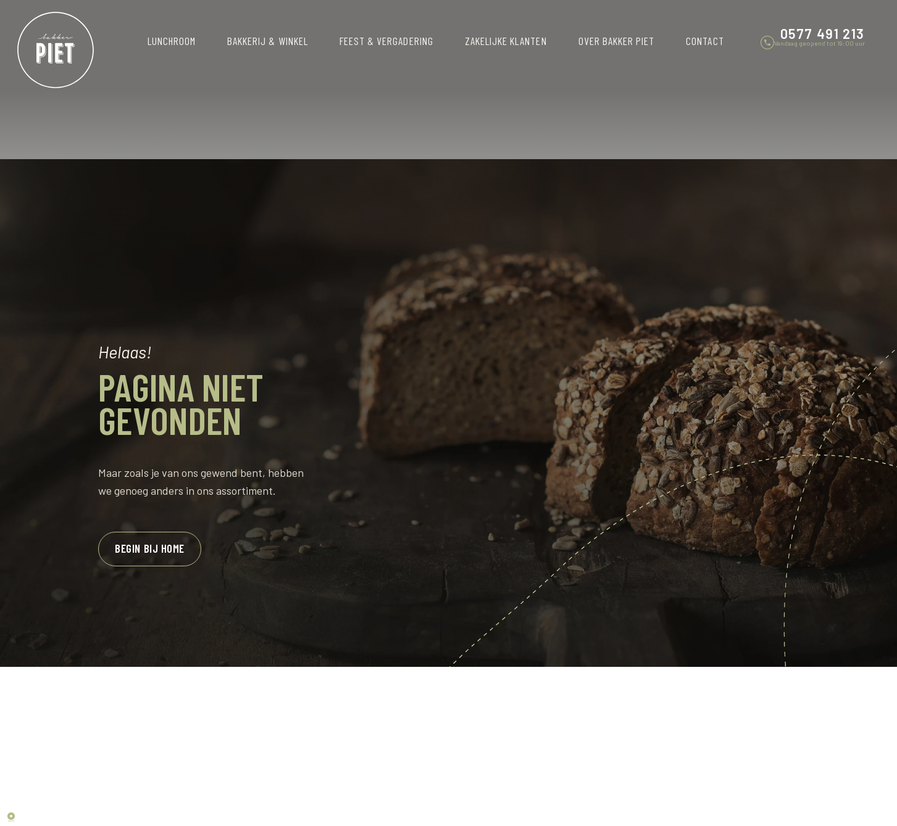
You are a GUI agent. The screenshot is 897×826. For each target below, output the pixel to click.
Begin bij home (147, 548)
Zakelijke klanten (506, 41)
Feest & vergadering (386, 41)
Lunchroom (172, 41)
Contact (705, 41)
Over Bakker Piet (616, 41)
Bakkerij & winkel (267, 41)
